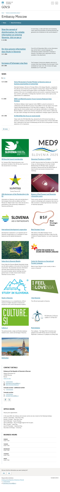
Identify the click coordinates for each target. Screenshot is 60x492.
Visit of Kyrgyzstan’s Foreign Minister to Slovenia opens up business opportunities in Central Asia (32, 83)
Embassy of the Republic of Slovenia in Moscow (13, 480)
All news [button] (5, 129)
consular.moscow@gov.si (12, 396)
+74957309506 (9, 389)
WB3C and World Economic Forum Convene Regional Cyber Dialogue (33, 100)
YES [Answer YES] (4, 473)
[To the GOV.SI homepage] (10, 5)
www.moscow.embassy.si (12, 384)
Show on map (7, 378)
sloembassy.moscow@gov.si (13, 383)
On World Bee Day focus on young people (27, 116)
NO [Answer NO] (9, 473)
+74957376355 (9, 382)
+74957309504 (9, 394)
